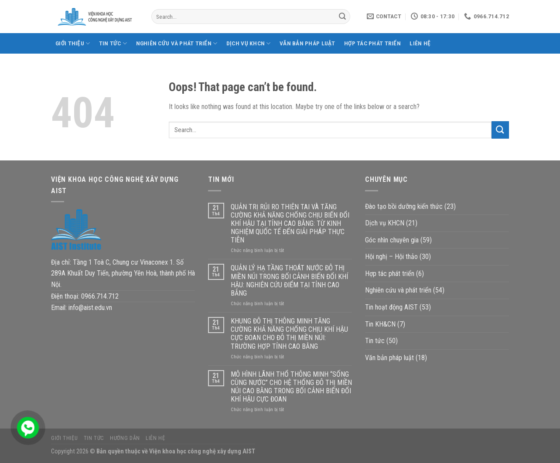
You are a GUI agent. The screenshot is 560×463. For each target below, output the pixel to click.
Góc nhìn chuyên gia (392, 240)
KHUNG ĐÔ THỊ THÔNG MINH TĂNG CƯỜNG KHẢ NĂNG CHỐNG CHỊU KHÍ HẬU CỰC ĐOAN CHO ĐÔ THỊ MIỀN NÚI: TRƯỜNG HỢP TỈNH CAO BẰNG (289, 334)
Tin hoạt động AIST (391, 307)
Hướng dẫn (125, 438)
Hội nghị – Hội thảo (391, 256)
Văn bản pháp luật (307, 43)
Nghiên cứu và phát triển (177, 43)
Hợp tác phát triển (372, 43)
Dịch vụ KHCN (248, 43)
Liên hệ (420, 43)
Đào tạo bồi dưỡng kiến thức (404, 206)
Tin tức (113, 43)
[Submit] (342, 16)
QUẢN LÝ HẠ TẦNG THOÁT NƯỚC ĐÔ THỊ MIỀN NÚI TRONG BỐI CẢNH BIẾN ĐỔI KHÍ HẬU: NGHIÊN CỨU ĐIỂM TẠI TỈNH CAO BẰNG (289, 280)
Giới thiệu (72, 43)
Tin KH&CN (380, 324)
